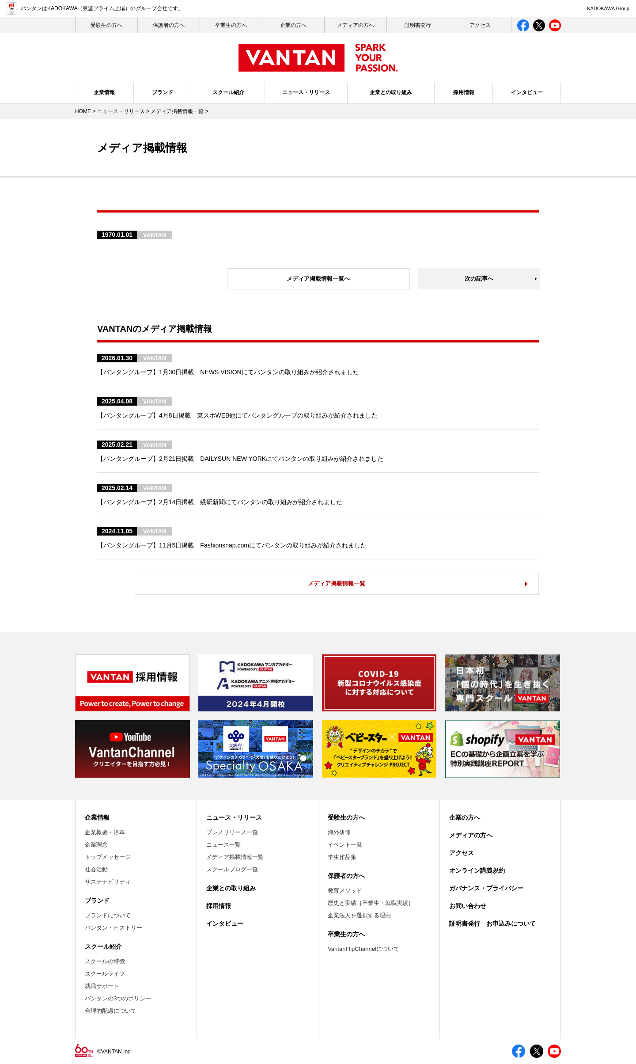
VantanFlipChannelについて (363, 949)
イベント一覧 (345, 844)
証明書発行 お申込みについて (492, 923)
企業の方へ (293, 25)
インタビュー (527, 92)
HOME (83, 111)
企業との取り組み (391, 92)
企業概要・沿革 (105, 832)
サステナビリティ (108, 881)
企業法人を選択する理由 (359, 915)
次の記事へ (479, 278)
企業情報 (104, 92)
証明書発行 (418, 25)
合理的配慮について (110, 1010)
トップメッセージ (108, 857)
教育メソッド (345, 890)
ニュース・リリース (306, 92)
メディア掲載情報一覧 (177, 111)
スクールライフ (105, 973)
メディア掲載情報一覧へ (318, 278)
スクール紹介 (228, 92)
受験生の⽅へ (106, 25)
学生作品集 (342, 857)
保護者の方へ (169, 25)
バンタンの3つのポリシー (118, 998)
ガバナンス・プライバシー (486, 888)
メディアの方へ (355, 25)
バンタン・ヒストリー (113, 927)
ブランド (162, 92)
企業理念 (96, 844)
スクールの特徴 (105, 961)
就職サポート (102, 986)
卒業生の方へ (231, 25)
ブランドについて (108, 915)
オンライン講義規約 (477, 870)
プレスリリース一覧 (232, 832)
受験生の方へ (346, 817)
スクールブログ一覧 (232, 869)
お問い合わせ (467, 905)
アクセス (480, 25)
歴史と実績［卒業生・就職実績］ (371, 903)
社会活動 (96, 869)
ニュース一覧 (223, 844)
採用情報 (463, 92)
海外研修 (339, 832)
